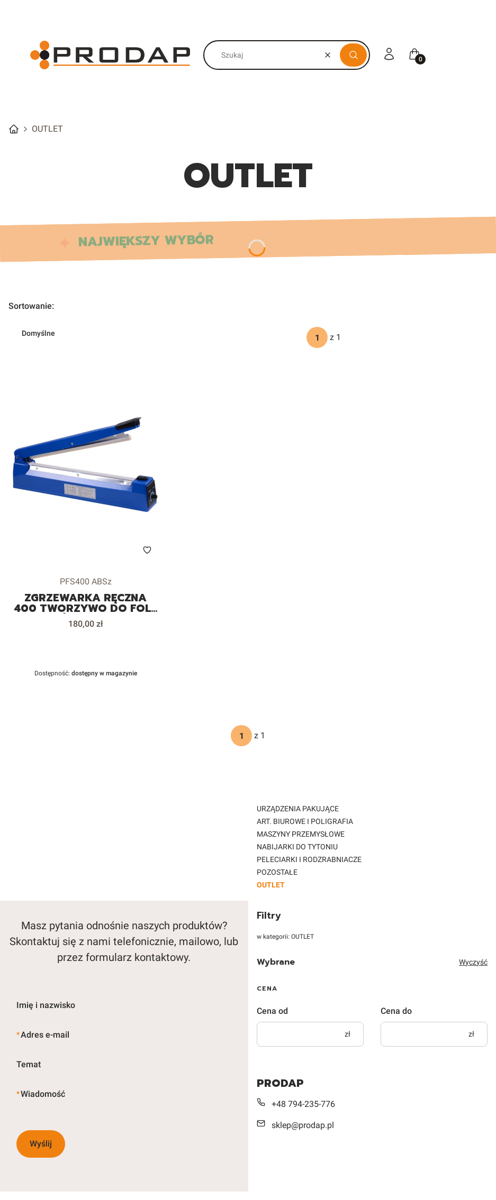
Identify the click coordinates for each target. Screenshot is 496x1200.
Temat (28, 1064)
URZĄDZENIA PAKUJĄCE (298, 808)
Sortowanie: (31, 306)
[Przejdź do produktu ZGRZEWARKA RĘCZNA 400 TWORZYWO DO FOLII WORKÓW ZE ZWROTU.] (85, 467)
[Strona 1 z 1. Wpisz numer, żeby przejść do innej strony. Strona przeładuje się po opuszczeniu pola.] (317, 337)
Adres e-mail (45, 1035)
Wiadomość (43, 1094)
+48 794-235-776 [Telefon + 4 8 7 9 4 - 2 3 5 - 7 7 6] (303, 1104)
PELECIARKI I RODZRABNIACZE (309, 859)
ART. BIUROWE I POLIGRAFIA (305, 821)
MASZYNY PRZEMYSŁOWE (301, 834)
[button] (353, 55)
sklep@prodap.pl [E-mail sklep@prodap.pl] (303, 1125)
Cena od (272, 1011)
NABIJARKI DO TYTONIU (297, 846)
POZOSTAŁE (277, 872)
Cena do (396, 1011)
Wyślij (41, 1144)
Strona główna (13, 129)
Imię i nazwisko (45, 1005)
